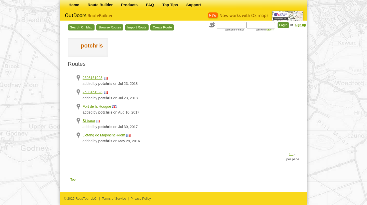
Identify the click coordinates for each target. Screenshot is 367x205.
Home (74, 5)
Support (193, 5)
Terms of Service (114, 198)
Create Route (162, 27)
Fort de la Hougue (97, 106)
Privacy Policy (140, 198)
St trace (89, 121)
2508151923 (92, 78)
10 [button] (292, 154)
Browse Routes (110, 27)
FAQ (150, 5)
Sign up (300, 25)
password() (265, 29)
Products (129, 5)
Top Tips (170, 5)
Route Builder (100, 5)
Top (73, 179)
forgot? (269, 29)
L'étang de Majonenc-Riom (104, 135)
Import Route (137, 27)
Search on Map (81, 27)
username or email (234, 29)
